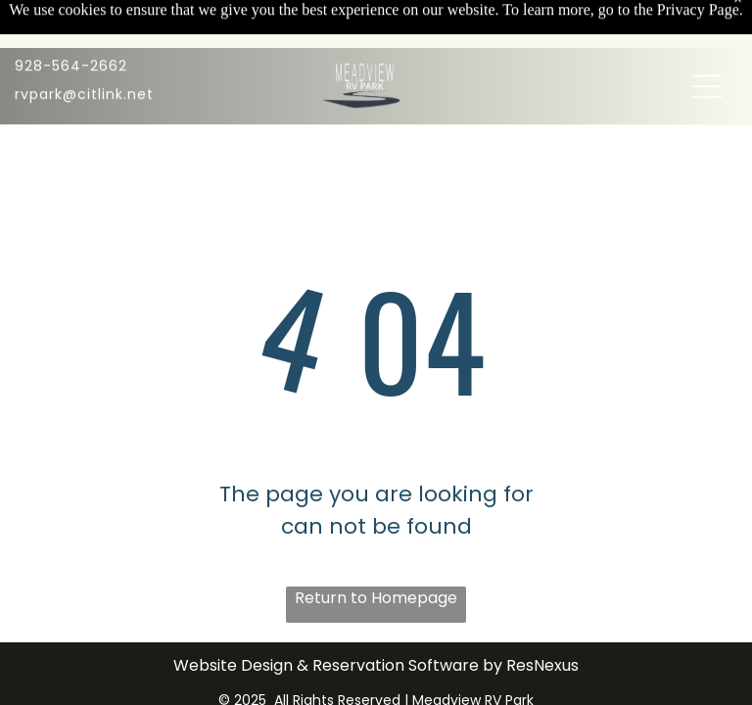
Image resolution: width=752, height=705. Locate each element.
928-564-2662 (71, 28)
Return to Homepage (376, 598)
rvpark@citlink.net (84, 57)
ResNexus (542, 665)
